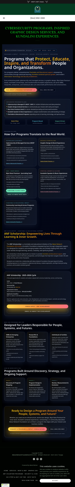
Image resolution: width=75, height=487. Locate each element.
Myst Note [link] (32, 477)
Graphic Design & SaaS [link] (37, 470)
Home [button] (6, 470)
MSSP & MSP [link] (22, 470)
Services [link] (13, 470)
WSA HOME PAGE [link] (28, 480)
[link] (37, 9)
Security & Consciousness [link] (35, 474)
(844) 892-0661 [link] (37, 18)
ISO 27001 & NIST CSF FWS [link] (16, 477)
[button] (4, 18)
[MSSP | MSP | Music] (37, 1)
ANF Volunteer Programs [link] (13, 474)
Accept (55, 481)
